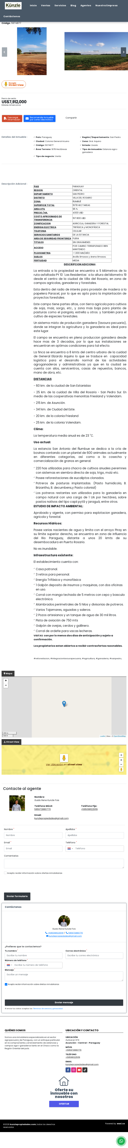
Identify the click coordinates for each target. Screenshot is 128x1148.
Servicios (60, 5)
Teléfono (71, 842)
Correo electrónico (76, 951)
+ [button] (6, 681)
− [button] (6, 685)
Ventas (45, 5)
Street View (14, 84)
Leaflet (102, 736)
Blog (73, 5)
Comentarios (11, 855)
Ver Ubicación (55, 764)
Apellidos (71, 829)
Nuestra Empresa (106, 5)
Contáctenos (11, 16)
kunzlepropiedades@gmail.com (51, 818)
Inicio (33, 5)
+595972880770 (73, 1050)
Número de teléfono (16, 960)
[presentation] (26, 884)
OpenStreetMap (120, 736)
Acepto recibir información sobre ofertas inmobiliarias (34, 873)
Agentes (86, 5)
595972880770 (42, 809)
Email (7, 842)
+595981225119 (73, 1057)
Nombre (9, 829)
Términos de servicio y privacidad (48, 1008)
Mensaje (10, 970)
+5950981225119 (89, 809)
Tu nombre (11, 951)
